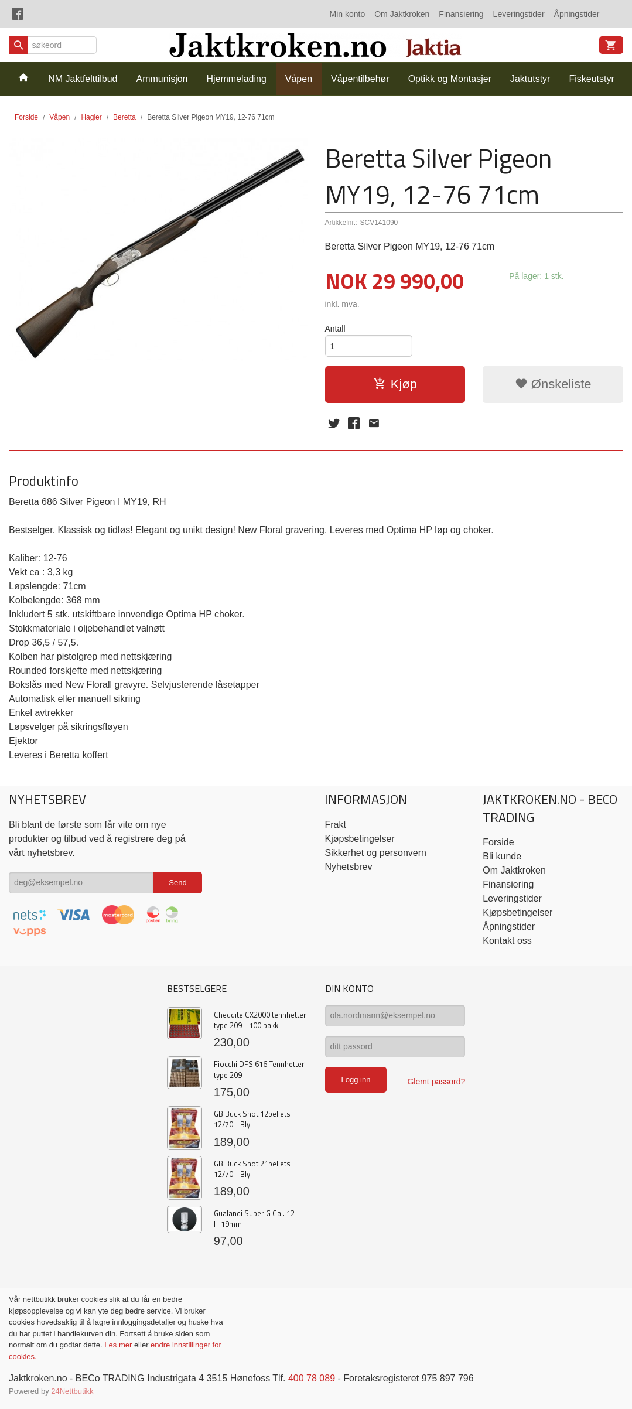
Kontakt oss (507, 941)
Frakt (335, 825)
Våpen (298, 79)
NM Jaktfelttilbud (82, 79)
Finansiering (461, 14)
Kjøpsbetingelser (359, 839)
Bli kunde (502, 856)
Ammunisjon (161, 79)
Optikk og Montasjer (449, 79)
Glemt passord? (436, 1081)
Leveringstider (519, 14)
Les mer (119, 1344)
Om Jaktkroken (401, 14)
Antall (335, 328)
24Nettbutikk (72, 1391)
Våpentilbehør (360, 79)
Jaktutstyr (530, 79)
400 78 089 (311, 1378)
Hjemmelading (237, 79)
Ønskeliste (553, 384)
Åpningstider (577, 14)
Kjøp (395, 384)
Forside (26, 117)
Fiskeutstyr (591, 79)
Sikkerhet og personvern (375, 853)
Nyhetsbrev (348, 867)
